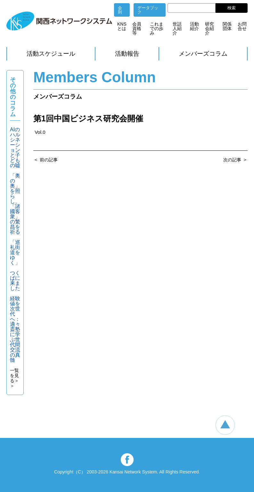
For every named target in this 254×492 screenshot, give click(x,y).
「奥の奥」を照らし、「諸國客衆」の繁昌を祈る (15, 204)
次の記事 (232, 159)
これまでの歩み (156, 28)
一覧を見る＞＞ (14, 378)
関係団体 (227, 26)
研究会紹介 (209, 28)
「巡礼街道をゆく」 (15, 252)
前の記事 (49, 159)
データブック (147, 9)
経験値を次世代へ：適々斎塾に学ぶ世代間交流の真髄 (15, 329)
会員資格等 (136, 28)
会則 (120, 9)
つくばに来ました (15, 280)
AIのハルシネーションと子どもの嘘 (15, 147)
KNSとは (122, 26)
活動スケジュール (51, 53)
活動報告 (127, 53)
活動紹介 (194, 26)
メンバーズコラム (203, 53)
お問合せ (242, 26)
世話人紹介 (177, 28)
